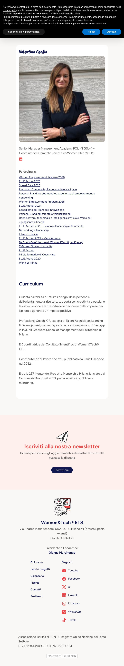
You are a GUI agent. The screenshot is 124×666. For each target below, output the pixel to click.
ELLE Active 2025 (29, 181)
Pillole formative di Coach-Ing (37, 254)
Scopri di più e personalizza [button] (23, 31)
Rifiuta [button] (91, 31)
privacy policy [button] (10, 10)
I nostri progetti (40, 569)
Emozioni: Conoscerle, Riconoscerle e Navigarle (48, 189)
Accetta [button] (111, 31)
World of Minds (28, 262)
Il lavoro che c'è (28, 234)
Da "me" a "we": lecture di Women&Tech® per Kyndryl (51, 242)
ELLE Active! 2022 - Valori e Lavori (40, 238)
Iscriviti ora (62, 470)
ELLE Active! (26, 250)
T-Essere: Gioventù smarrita (35, 246)
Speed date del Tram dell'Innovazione (41, 209)
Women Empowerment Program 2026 (42, 177)
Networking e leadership (34, 230)
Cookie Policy (70, 656)
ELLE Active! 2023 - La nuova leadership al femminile (51, 226)
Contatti (36, 589)
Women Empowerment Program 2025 (42, 201)
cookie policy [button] (73, 13)
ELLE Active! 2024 (30, 205)
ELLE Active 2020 (30, 258)
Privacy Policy (54, 656)
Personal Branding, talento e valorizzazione (45, 213)
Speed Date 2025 (29, 185)
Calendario (37, 576)
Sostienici (37, 596)
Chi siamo (37, 562)
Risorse (35, 582)
